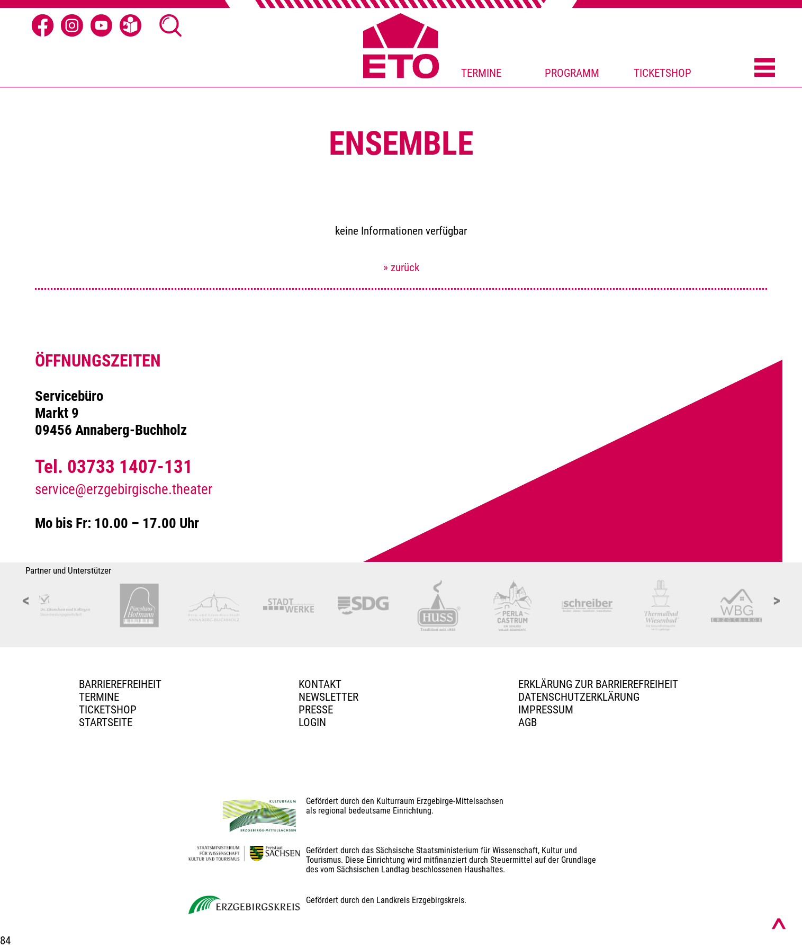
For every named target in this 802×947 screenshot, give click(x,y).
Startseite (105, 722)
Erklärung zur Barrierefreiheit (598, 684)
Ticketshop (108, 709)
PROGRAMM (572, 73)
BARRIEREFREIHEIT (120, 684)
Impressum (545, 709)
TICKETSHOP (662, 73)
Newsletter (328, 697)
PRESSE (316, 709)
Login (312, 722)
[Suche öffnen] (170, 25)
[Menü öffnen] (764, 68)
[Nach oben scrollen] (778, 923)
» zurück (401, 267)
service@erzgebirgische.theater (123, 489)
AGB (527, 722)
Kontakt (320, 684)
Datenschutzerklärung (578, 697)
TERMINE (481, 73)
